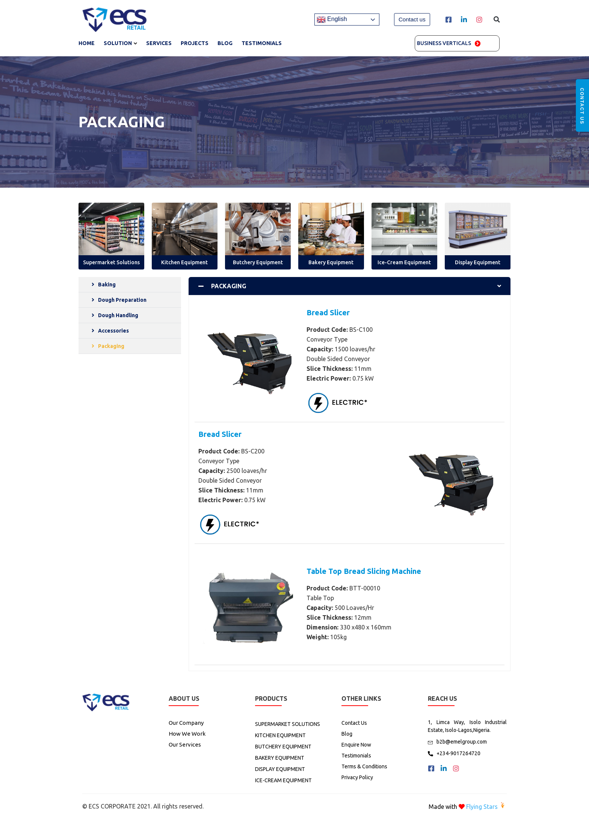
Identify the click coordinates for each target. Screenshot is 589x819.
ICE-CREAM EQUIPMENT (283, 780)
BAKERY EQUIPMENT (279, 758)
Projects (194, 43)
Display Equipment (477, 262)
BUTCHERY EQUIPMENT (283, 747)
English (332, 19)
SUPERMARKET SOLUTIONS (287, 724)
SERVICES (159, 43)
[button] (412, 19)
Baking (107, 285)
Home (87, 43)
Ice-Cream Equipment (404, 262)
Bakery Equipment (330, 262)
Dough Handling (118, 315)
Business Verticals (444, 43)
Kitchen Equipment (184, 262)
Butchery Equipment (258, 262)
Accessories (113, 331)
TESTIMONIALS (262, 43)
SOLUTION (118, 43)
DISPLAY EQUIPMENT (280, 769)
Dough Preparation (122, 300)
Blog (225, 43)
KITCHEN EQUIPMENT (280, 735)
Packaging (111, 346)
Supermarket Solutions (111, 262)
